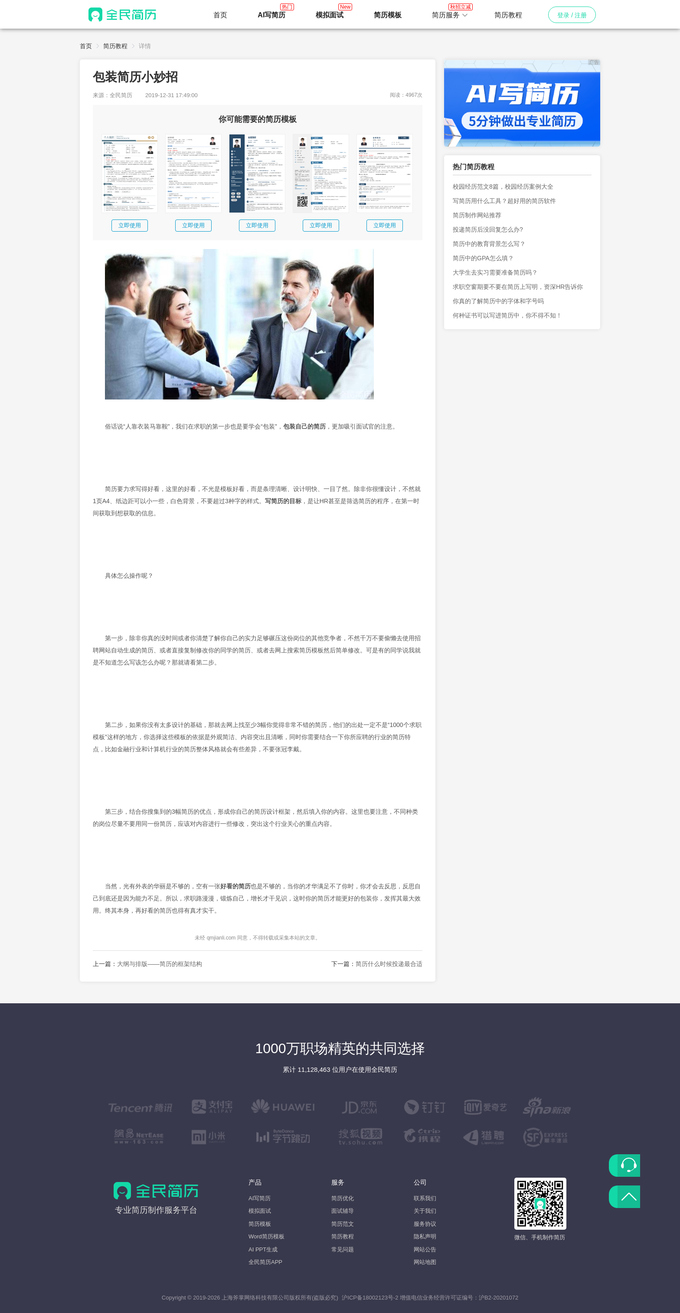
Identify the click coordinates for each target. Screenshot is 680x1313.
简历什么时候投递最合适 (389, 963)
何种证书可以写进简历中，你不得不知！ (507, 315)
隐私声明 (425, 1236)
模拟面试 (259, 1211)
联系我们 (425, 1198)
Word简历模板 (266, 1236)
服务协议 (425, 1224)
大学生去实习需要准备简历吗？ (495, 272)
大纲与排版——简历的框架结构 (159, 963)
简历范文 (342, 1224)
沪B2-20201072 (498, 1297)
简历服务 (450, 13)
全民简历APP (265, 1262)
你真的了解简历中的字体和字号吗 (498, 301)
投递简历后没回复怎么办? (488, 229)
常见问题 (342, 1249)
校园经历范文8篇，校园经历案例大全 (503, 186)
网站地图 (425, 1262)
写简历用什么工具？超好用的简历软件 (504, 200)
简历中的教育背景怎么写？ (489, 243)
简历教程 (508, 15)
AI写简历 (259, 1198)
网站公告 (425, 1249)
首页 (220, 15)
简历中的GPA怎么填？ (483, 258)
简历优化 (342, 1198)
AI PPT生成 (263, 1249)
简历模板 (259, 1224)
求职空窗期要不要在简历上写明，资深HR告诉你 (518, 286)
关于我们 (425, 1211)
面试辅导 (342, 1211)
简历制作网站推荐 (477, 215)
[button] (450, 15)
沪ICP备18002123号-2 (370, 1297)
